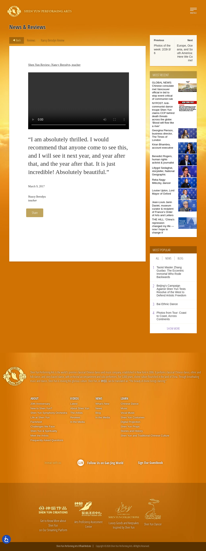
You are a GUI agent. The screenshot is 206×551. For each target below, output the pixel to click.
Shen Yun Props (130, 426)
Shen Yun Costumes (132, 417)
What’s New (102, 403)
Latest (73, 403)
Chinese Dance (130, 403)
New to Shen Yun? (41, 408)
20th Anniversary (40, 403)
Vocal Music (128, 412)
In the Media (77, 421)
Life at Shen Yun (40, 417)
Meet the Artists (40, 435)
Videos (74, 398)
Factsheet (36, 421)
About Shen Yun (79, 408)
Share (35, 212)
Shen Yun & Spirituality (44, 430)
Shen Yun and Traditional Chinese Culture (145, 435)
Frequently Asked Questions (47, 440)
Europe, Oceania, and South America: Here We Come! (185, 53)
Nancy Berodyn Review (52, 40)
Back (15, 40)
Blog (180, 258)
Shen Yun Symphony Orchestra (49, 412)
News (168, 258)
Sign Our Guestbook (150, 462)
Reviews (31, 40)
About (34, 398)
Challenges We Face (43, 426)
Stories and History (132, 430)
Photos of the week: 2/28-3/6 (162, 49)
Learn (124, 398)
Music (124, 408)
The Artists (76, 412)
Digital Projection (130, 421)
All (157, 258)
